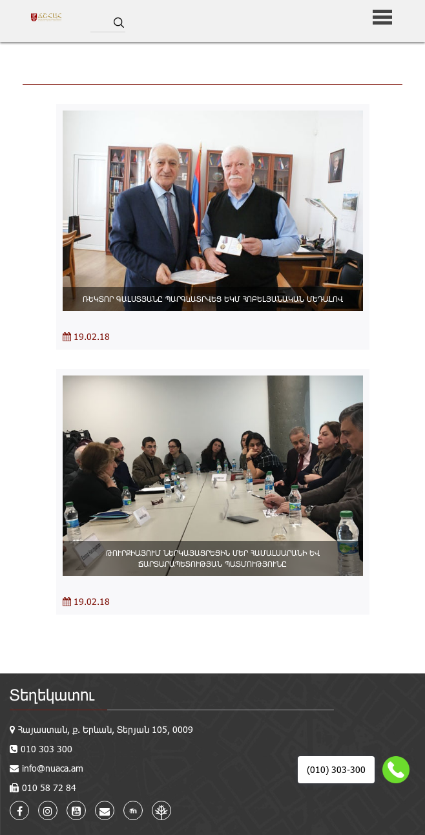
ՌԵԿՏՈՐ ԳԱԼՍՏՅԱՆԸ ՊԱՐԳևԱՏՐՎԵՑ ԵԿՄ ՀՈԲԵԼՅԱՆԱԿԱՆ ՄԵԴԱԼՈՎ (213, 298)
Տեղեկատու (52, 694)
